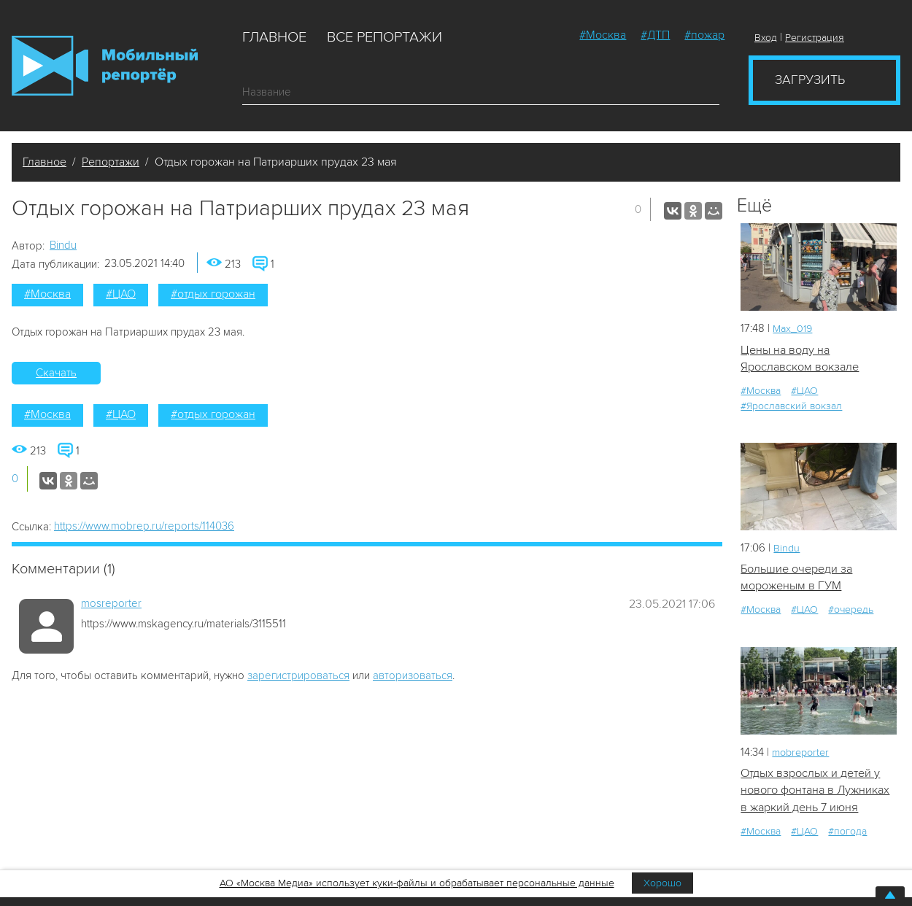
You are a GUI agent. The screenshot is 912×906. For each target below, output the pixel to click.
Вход (765, 37)
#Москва (602, 35)
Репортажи (110, 162)
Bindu (63, 245)
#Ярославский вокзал (791, 407)
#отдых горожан (213, 294)
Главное (274, 37)
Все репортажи (384, 37)
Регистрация (814, 37)
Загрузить (810, 79)
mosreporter (111, 603)
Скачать (56, 372)
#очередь (850, 613)
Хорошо (662, 883)
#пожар (704, 35)
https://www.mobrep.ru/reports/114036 (144, 526)
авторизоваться (412, 675)
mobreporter (803, 755)
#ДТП (655, 35)
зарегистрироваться (298, 675)
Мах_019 (794, 328)
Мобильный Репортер (105, 66)
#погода (847, 854)
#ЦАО (121, 294)
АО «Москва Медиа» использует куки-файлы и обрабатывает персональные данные (417, 883)
